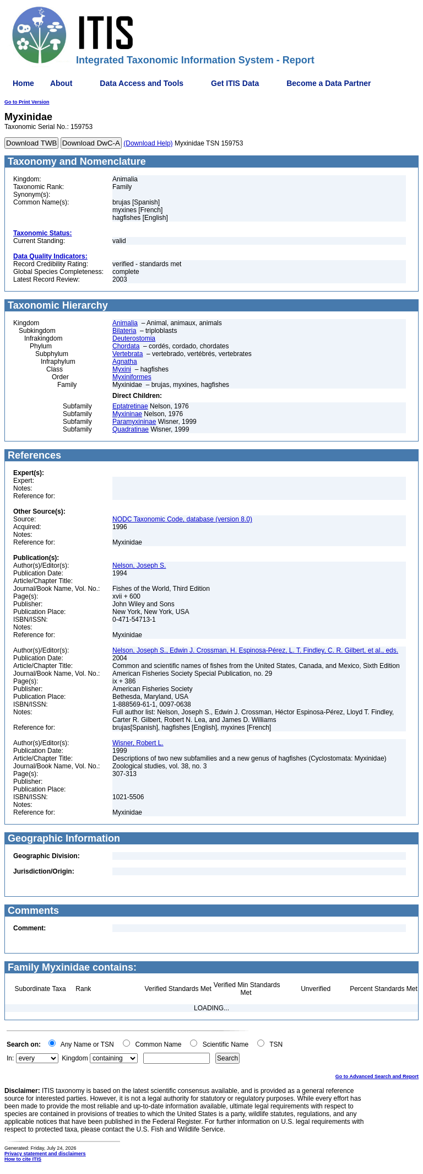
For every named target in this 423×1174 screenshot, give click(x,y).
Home (23, 83)
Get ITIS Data (235, 83)
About (61, 83)
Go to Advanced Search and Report (377, 1076)
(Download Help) (147, 143)
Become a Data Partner (328, 83)
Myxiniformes (131, 377)
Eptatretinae (130, 406)
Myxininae (127, 414)
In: (10, 1058)
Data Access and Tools (141, 83)
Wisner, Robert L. (138, 743)
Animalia (125, 323)
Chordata (125, 346)
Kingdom (75, 1058)
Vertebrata (127, 354)
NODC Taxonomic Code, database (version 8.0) (182, 519)
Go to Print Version (27, 102)
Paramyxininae (134, 422)
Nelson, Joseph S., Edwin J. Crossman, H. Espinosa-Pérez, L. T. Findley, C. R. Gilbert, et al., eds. (255, 650)
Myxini (121, 369)
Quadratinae (130, 429)
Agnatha (124, 361)
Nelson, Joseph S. (139, 565)
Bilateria (124, 331)
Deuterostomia (133, 338)
